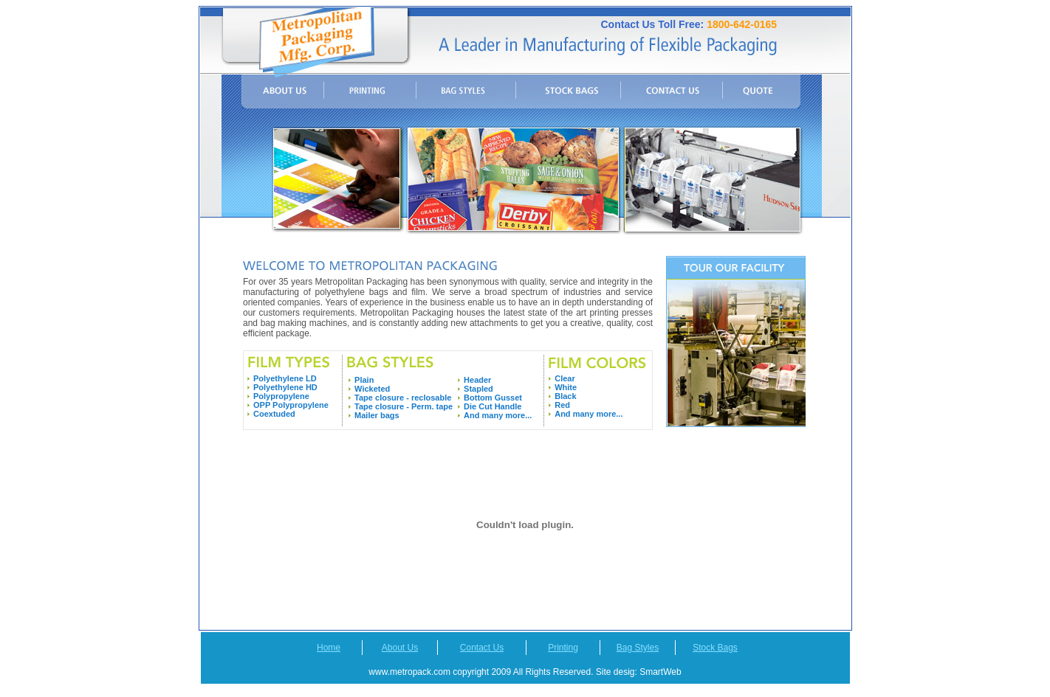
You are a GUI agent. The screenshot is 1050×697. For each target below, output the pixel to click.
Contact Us (482, 647)
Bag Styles (638, 647)
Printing (563, 647)
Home (328, 647)
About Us (400, 647)
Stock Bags (715, 647)
